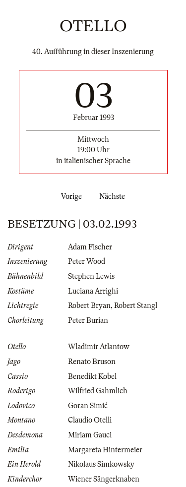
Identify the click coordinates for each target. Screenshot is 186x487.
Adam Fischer (90, 247)
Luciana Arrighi (93, 291)
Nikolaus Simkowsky (101, 464)
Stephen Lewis (91, 276)
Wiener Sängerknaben (103, 479)
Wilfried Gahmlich (97, 391)
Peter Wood (86, 261)
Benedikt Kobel (92, 376)
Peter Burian (88, 320)
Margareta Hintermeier (105, 450)
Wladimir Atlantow (98, 347)
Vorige (69, 196)
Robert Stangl (135, 305)
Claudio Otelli (90, 420)
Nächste (114, 196)
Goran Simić (88, 406)
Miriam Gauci (90, 435)
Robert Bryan (89, 305)
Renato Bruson (92, 361)
